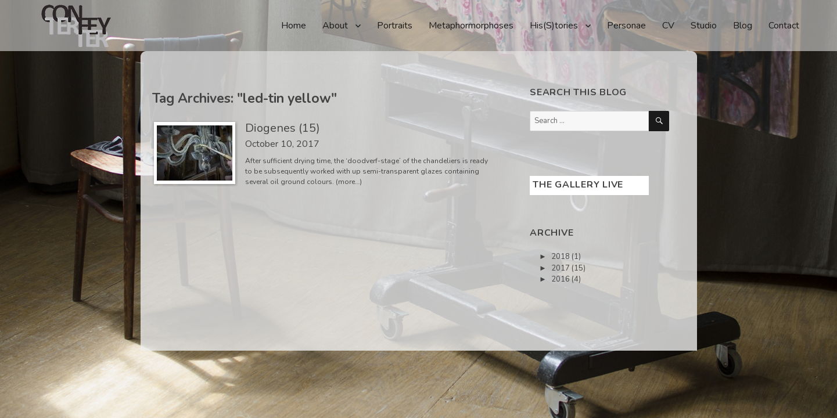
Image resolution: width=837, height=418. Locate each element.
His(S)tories (554, 25)
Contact (783, 25)
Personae (626, 25)
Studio (704, 25)
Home (293, 25)
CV (668, 25)
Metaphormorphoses (471, 25)
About (335, 25)
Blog (742, 25)
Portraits (394, 25)
